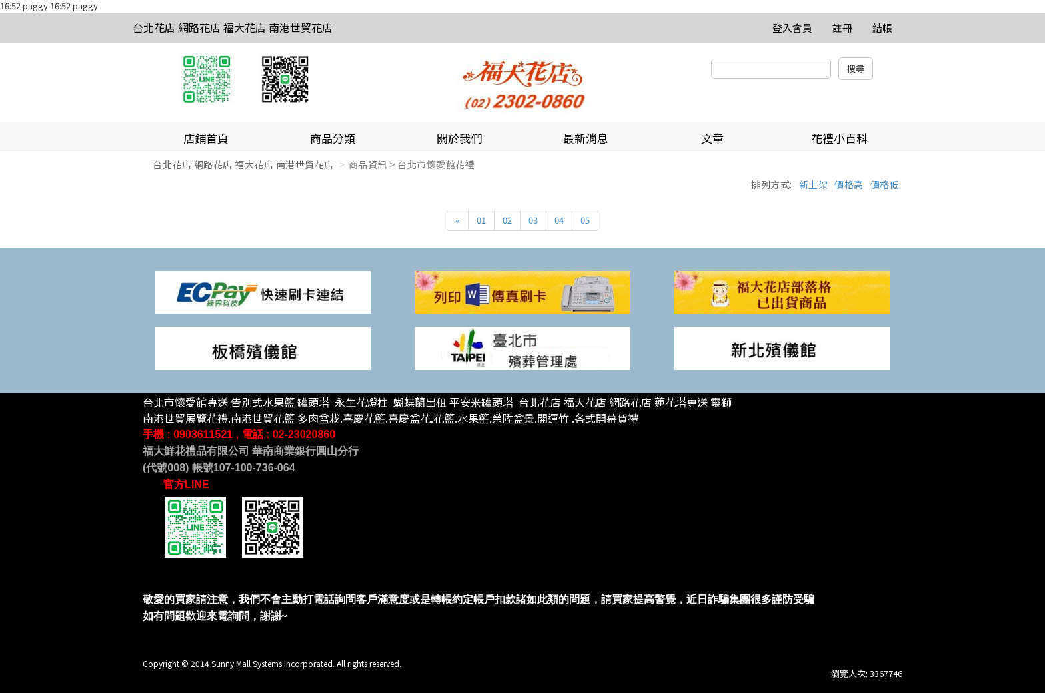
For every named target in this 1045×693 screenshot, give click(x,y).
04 (559, 220)
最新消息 (585, 138)
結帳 (882, 28)
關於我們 (459, 138)
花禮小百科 (839, 138)
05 (585, 220)
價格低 (885, 184)
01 (481, 220)
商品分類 (332, 138)
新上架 (813, 184)
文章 (712, 138)
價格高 (849, 184)
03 (533, 220)
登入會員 (792, 28)
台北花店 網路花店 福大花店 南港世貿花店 (233, 27)
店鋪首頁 (206, 138)
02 (507, 220)
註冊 (842, 28)
